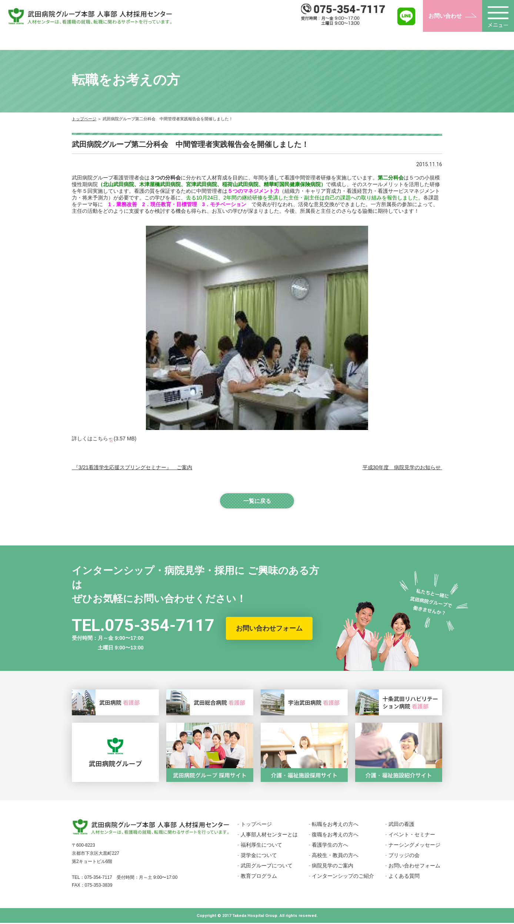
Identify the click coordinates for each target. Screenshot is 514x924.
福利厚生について (261, 846)
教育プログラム (259, 877)
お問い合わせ (445, 16)
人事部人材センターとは (269, 836)
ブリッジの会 (404, 856)
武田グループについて (267, 867)
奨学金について (259, 856)
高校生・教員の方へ (335, 856)
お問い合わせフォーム (269, 629)
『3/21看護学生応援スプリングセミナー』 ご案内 (132, 467)
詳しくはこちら (104, 438)
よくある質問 (404, 877)
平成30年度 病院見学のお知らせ (402, 467)
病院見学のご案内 (332, 867)
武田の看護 (401, 825)
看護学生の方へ (330, 846)
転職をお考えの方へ (335, 825)
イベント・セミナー (411, 836)
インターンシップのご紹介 (343, 877)
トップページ (84, 119)
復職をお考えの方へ (335, 836)
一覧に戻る (257, 501)
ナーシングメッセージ (414, 846)
